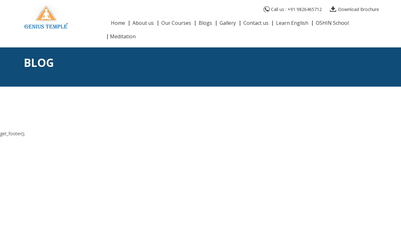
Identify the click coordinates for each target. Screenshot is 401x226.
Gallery (228, 23)
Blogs (205, 23)
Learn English (292, 23)
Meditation (123, 37)
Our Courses (176, 23)
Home (118, 23)
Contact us (255, 23)
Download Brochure (358, 9)
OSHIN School (332, 23)
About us (143, 23)
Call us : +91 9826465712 (296, 9)
